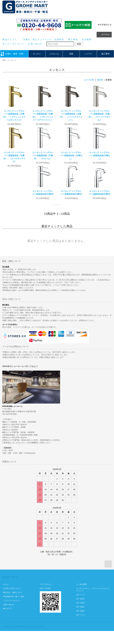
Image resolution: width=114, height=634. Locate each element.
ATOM (48, 591)
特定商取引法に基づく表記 (13, 599)
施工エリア (7, 611)
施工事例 (73, 39)
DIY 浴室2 (80, 614)
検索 (79, 44)
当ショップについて (13, 44)
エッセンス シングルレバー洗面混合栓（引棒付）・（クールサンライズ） (14, 157)
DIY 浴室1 (80, 610)
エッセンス (12, 60)
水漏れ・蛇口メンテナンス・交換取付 (43, 39)
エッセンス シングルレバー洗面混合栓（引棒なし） (71, 155)
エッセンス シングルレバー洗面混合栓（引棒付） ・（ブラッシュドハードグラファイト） (42, 115)
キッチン (37, 54)
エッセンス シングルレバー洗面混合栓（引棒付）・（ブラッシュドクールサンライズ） (14, 115)
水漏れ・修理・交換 (14, 54)
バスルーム (54, 54)
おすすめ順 (89, 80)
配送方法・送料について (12, 595)
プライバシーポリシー (12, 603)
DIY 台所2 (80, 606)
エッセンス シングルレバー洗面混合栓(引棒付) (14, 195)
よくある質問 (81, 587)
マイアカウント (105, 25)
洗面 (71, 54)
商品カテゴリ (10, 39)
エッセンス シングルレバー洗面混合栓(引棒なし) (99, 155)
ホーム (5, 587)
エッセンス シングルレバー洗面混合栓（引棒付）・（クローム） (42, 155)
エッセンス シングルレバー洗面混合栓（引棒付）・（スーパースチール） (100, 115)
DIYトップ (80, 598)
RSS (42, 591)
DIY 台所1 (80, 602)
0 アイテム (103, 34)
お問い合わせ (35, 44)
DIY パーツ (80, 618)
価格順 (100, 80)
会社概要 (86, 39)
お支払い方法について (12, 591)
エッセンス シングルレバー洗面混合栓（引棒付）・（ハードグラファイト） (71, 115)
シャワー (88, 54)
